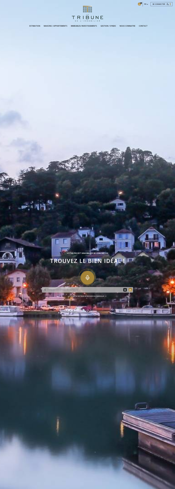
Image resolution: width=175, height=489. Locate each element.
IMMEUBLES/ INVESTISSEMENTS (84, 26)
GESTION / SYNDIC (108, 26)
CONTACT (143, 26)
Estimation (34, 26)
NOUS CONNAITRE (127, 26)
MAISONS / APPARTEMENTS (55, 26)
